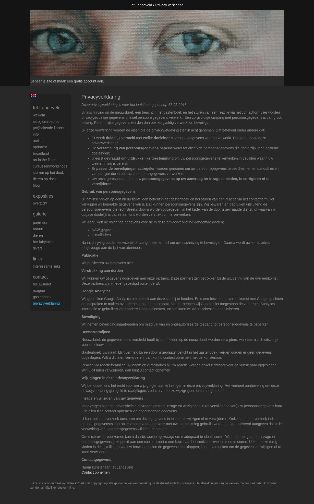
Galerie (40, 214)
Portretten (40, 223)
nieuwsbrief (42, 284)
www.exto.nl (75, 483)
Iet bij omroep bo (46, 121)
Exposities (43, 196)
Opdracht (40, 147)
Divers (37, 248)
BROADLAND (41, 153)
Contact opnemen (95, 472)
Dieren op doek (45, 179)
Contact (40, 277)
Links (37, 258)
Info (36, 134)
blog (36, 185)
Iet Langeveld (141, 5)
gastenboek (42, 297)
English (33, 95)
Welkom (39, 115)
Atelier (38, 141)
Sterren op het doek (48, 173)
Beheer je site (41, 81)
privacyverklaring (46, 303)
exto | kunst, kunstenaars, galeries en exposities (44, 5)
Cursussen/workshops (50, 166)
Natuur (38, 229)
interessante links (47, 266)
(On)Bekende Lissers (48, 128)
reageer (39, 291)
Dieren (38, 235)
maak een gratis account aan (80, 81)
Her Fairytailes (43, 242)
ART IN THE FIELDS (44, 160)
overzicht (40, 203)
